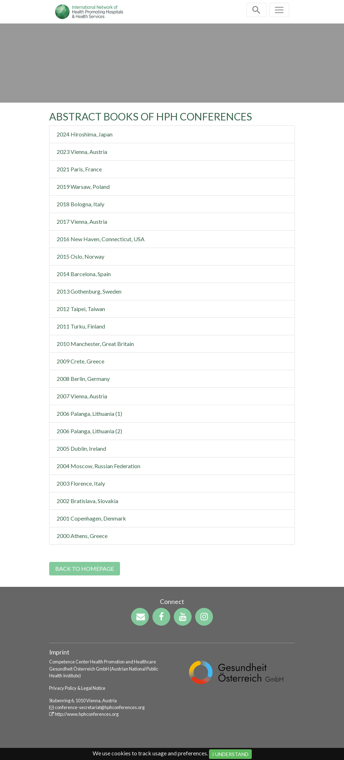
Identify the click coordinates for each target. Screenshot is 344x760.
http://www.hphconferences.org (87, 714)
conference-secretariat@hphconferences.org (100, 707)
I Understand (230, 754)
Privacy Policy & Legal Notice (77, 688)
